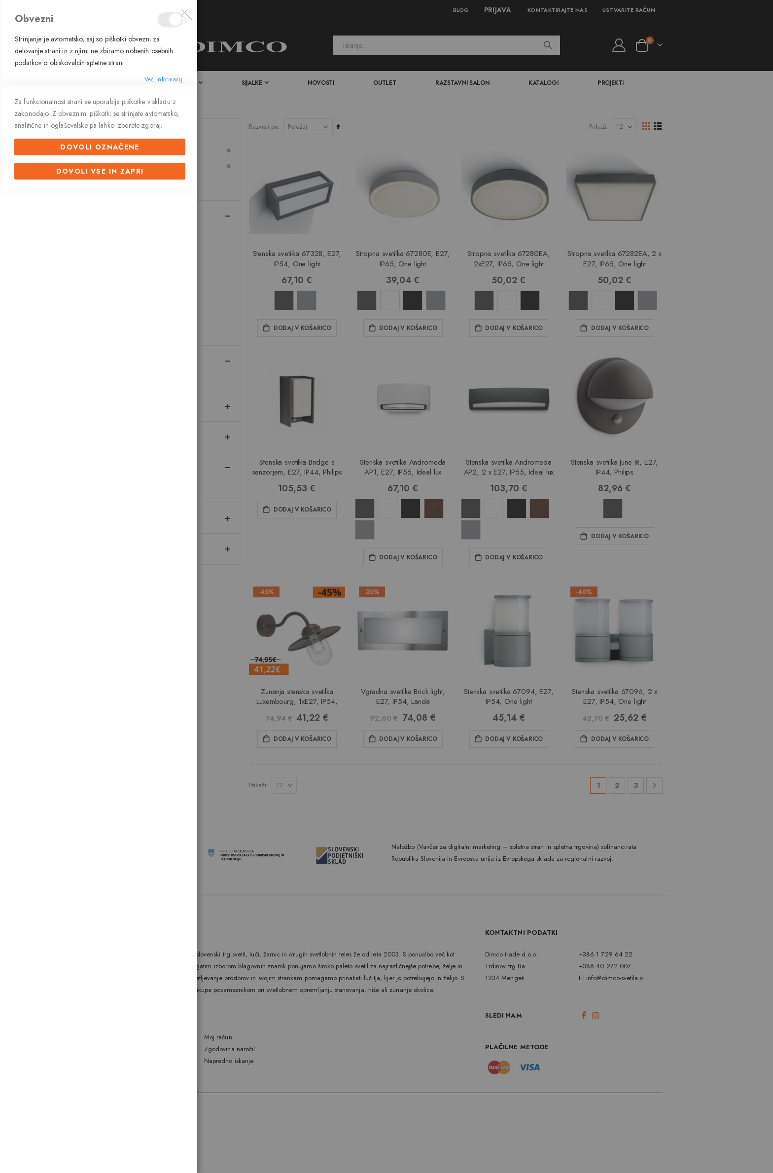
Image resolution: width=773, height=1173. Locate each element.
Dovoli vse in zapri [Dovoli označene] (100, 767)
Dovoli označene (99, 743)
